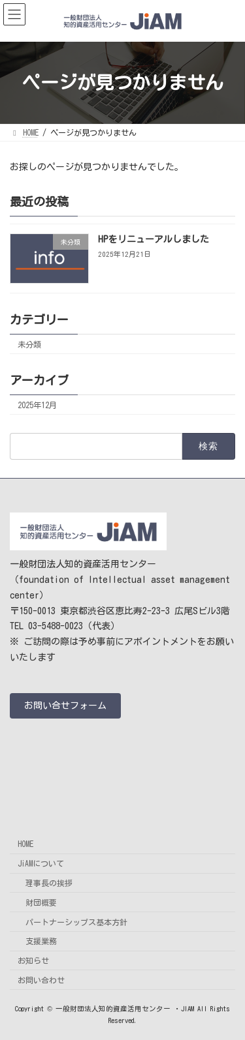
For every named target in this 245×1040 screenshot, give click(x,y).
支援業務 (41, 941)
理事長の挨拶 (49, 882)
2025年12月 (37, 405)
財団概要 (41, 902)
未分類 (29, 344)
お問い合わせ (41, 979)
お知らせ (33, 960)
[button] (65, 705)
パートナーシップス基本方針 (76, 921)
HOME (25, 844)
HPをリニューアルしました (153, 239)
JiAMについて (41, 863)
